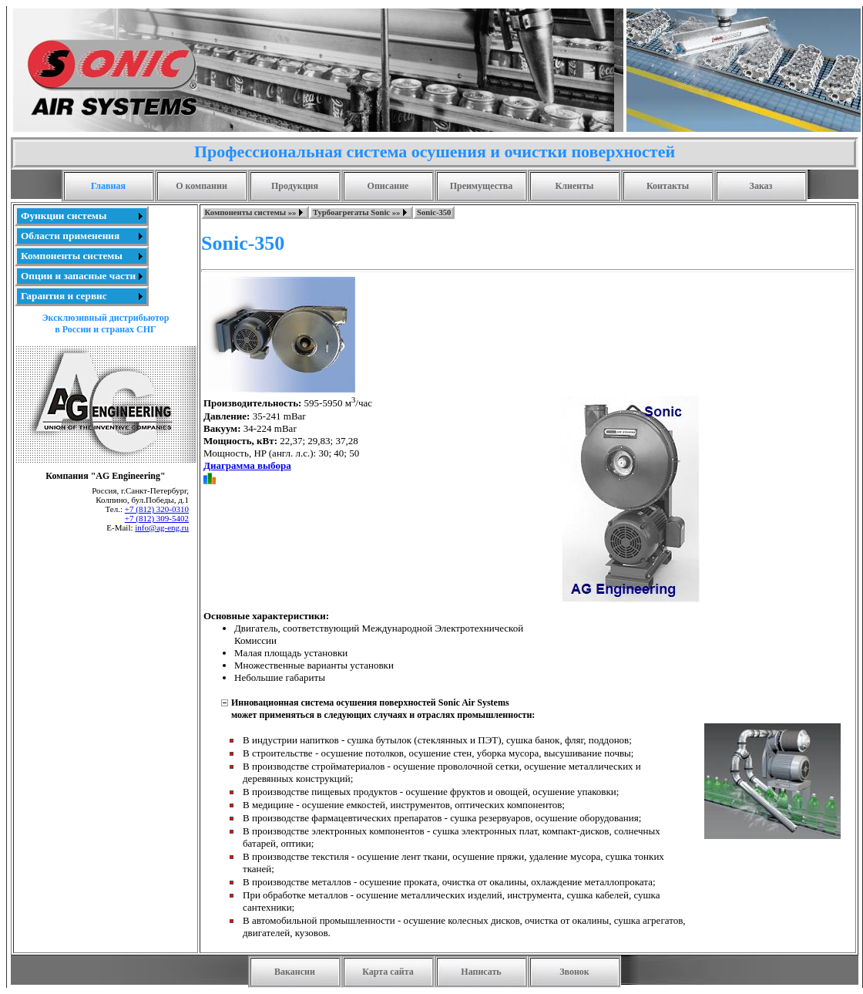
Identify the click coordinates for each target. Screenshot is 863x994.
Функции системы (63, 215)
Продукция (294, 185)
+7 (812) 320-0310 (157, 509)
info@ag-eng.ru (162, 527)
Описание (388, 185)
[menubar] (328, 212)
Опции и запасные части (78, 275)
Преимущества (481, 185)
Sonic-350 (434, 212)
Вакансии (294, 971)
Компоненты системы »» (251, 212)
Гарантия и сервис (64, 296)
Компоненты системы (72, 255)
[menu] (82, 256)
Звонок (574, 971)
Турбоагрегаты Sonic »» (356, 212)
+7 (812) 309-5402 (157, 518)
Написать (481, 971)
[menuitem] (82, 216)
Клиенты (575, 185)
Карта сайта (388, 971)
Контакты (667, 185)
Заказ (761, 185)
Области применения (70, 235)
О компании (201, 185)
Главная (108, 185)
